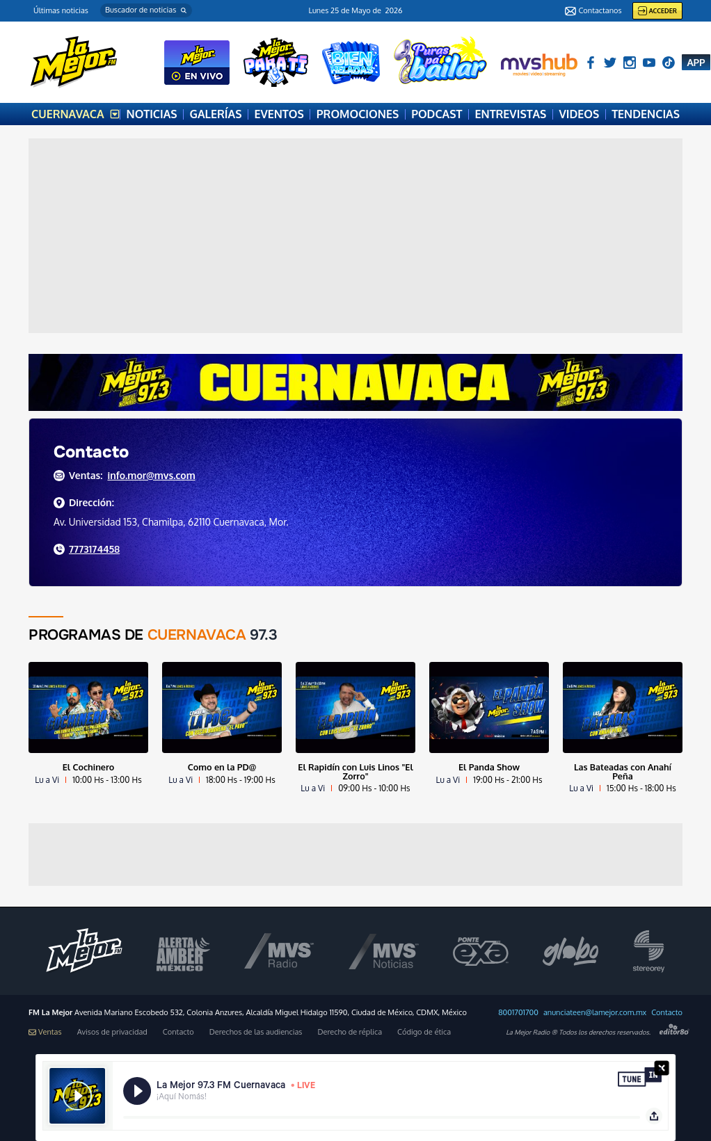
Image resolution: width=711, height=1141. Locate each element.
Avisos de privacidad (112, 1032)
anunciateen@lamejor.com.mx (594, 1013)
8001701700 (518, 1013)
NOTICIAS (152, 114)
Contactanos (593, 11)
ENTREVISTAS (511, 114)
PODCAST (436, 114)
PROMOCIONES (358, 114)
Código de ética (424, 1032)
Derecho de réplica (349, 1032)
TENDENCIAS (646, 114)
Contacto (666, 1013)
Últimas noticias (60, 10)
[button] (146, 10)
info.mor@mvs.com (151, 475)
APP (696, 62)
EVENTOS (278, 114)
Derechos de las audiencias (256, 1032)
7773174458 (94, 549)
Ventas (45, 1032)
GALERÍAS (216, 114)
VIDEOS (579, 114)
